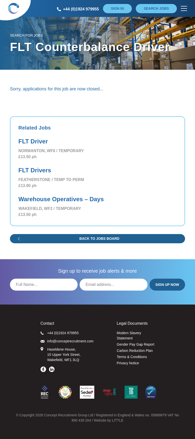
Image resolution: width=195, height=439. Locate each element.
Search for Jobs (26, 35)
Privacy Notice (128, 363)
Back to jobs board (99, 239)
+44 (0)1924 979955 (60, 333)
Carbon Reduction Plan (135, 351)
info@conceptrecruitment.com (67, 341)
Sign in (117, 8)
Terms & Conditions (132, 357)
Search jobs (156, 8)
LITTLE (117, 420)
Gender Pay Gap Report (135, 344)
